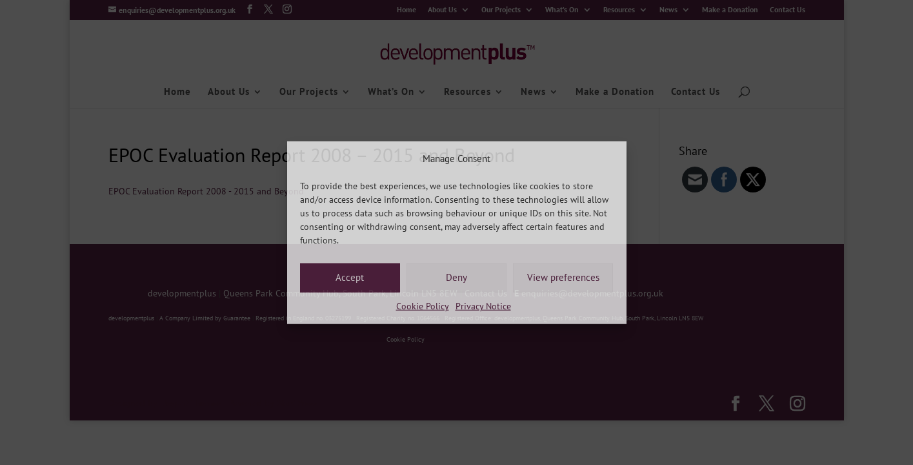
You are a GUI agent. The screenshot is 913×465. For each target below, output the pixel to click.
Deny (456, 277)
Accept (350, 277)
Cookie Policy (422, 306)
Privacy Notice (483, 306)
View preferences (563, 277)
